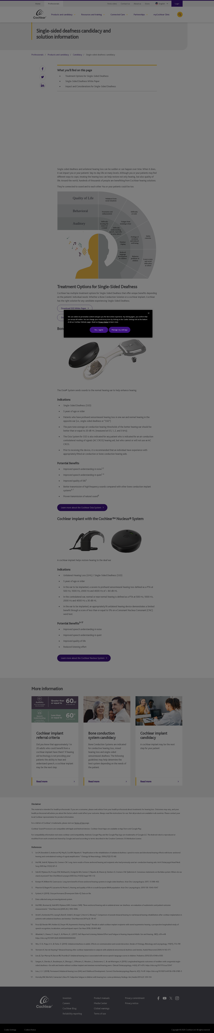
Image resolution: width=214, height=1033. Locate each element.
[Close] (149, 313)
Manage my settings (119, 330)
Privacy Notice (103, 322)
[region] (108, 324)
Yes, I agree (98, 330)
